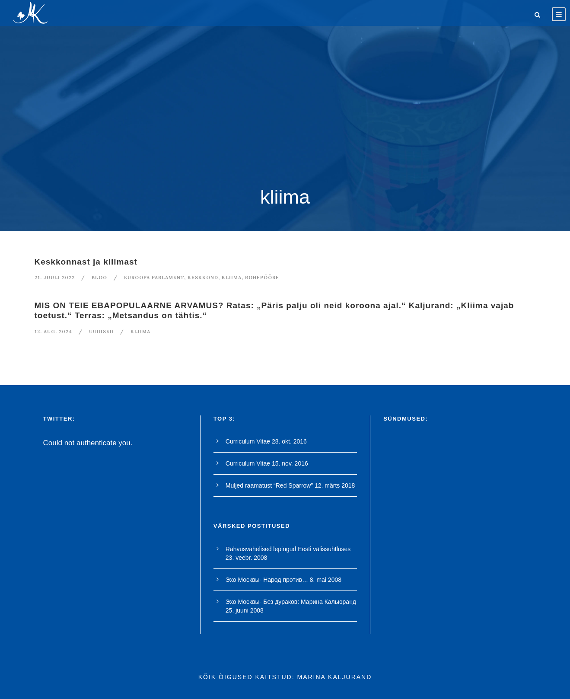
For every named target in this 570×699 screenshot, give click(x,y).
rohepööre (262, 277)
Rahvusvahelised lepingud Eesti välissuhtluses (288, 549)
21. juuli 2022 (55, 277)
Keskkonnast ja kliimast (86, 261)
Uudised (101, 332)
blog (99, 277)
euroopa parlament (154, 277)
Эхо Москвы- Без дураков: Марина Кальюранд (291, 601)
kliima (232, 277)
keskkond (203, 277)
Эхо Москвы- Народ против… (267, 579)
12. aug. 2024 (53, 332)
